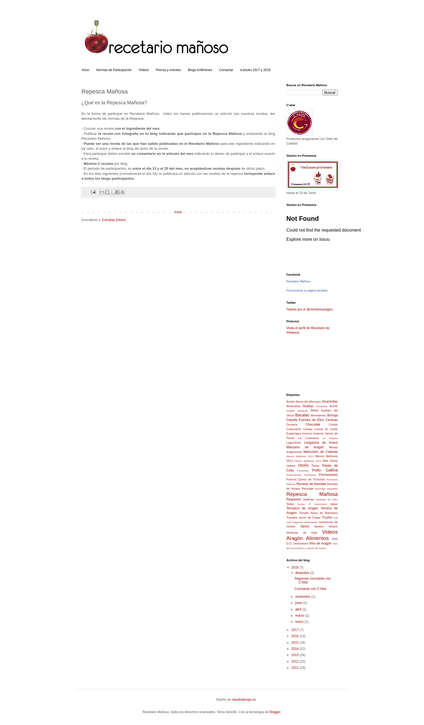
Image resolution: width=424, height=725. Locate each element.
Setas (290, 504)
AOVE (334, 406)
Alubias (308, 406)
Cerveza (291, 424)
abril (298, 609)
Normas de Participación (114, 70)
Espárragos (293, 433)
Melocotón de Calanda (320, 452)
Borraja (332, 415)
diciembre (302, 573)
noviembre (303, 597)
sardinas (308, 499)
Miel (325, 460)
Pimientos (303, 470)
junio (299, 603)
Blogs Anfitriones (200, 70)
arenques (302, 410)
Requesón (293, 499)
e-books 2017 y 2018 (255, 70)
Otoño (303, 465)
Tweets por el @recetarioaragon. (309, 309)
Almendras (293, 406)
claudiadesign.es (244, 699)
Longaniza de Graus (321, 443)
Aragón (290, 410)
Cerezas (332, 420)
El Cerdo (331, 429)
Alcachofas (330, 401)
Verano (333, 526)
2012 (296, 661)
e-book (318, 429)
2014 (296, 649)
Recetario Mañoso (298, 281)
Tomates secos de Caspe (303, 517)
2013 (296, 655)
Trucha (327, 517)
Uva (335, 517)
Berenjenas (318, 415)
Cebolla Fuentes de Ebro (305, 420)
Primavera (310, 474)
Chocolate (313, 424)
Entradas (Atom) (113, 220)
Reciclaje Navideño (326, 488)
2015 (296, 642)
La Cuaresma (308, 438)
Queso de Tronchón (311, 479)
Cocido (333, 424)
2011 (296, 668)
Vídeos (144, 70)
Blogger (274, 712)
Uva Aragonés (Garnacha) (301, 522)
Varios (304, 526)
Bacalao (302, 415)
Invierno (318, 433)
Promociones (328, 475)
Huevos (307, 433)
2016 (296, 636)
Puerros (291, 479)
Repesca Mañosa (312, 494)
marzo (300, 615)
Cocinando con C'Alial (310, 589)
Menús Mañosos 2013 (308, 460)
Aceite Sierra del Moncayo (303, 401)
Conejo (307, 429)
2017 (296, 630)
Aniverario (321, 406)
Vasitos (319, 526)
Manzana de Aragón (305, 447)
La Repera (330, 438)
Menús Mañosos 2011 (300, 456)
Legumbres (293, 442)
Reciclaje (308, 488)
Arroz (315, 410)
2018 (296, 567)
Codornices (293, 429)
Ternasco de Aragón (302, 508)
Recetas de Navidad (311, 484)
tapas (334, 504)
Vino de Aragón (320, 543)
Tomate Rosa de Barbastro (318, 512)
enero (299, 622)
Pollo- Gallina (325, 470)
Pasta (315, 465)
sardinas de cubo (327, 499)
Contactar (226, 70)
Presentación (294, 474)
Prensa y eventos (168, 70)
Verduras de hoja (301, 532)
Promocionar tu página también (307, 290)
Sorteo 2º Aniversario (312, 504)
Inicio (85, 70)
